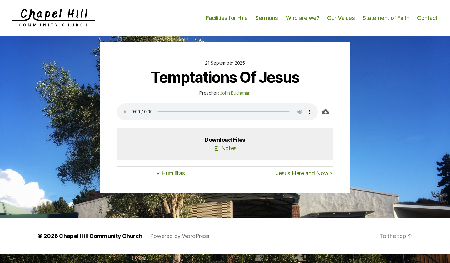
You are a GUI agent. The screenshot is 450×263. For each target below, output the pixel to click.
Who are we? (303, 22)
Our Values (341, 22)
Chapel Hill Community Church (100, 245)
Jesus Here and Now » (304, 182)
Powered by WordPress (180, 245)
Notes (225, 157)
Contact (427, 22)
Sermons (266, 22)
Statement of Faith (385, 22)
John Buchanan (235, 102)
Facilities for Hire (227, 22)
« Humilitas (171, 182)
